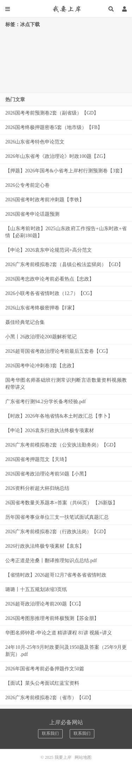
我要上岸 (66, 8)
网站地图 (83, 757)
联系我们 (50, 733)
